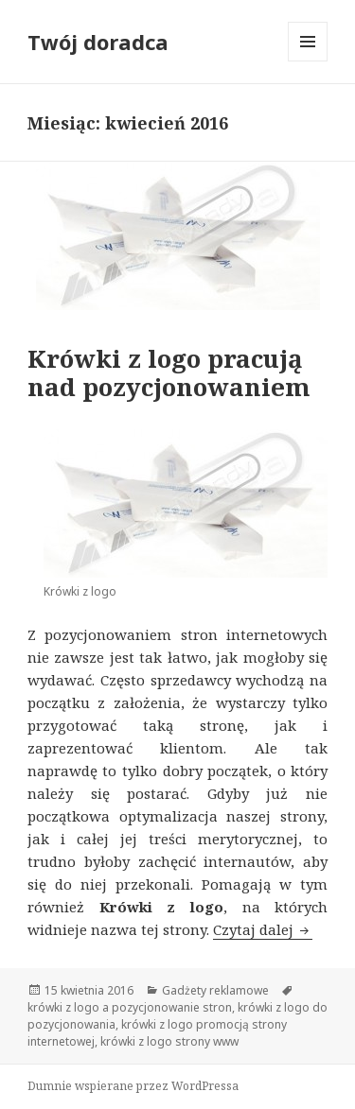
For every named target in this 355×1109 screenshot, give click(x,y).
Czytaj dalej (262, 929)
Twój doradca (98, 41)
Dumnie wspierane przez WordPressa (133, 1086)
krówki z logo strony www (169, 1041)
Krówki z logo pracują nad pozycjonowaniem (169, 372)
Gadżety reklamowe (215, 990)
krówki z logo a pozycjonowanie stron (129, 1007)
